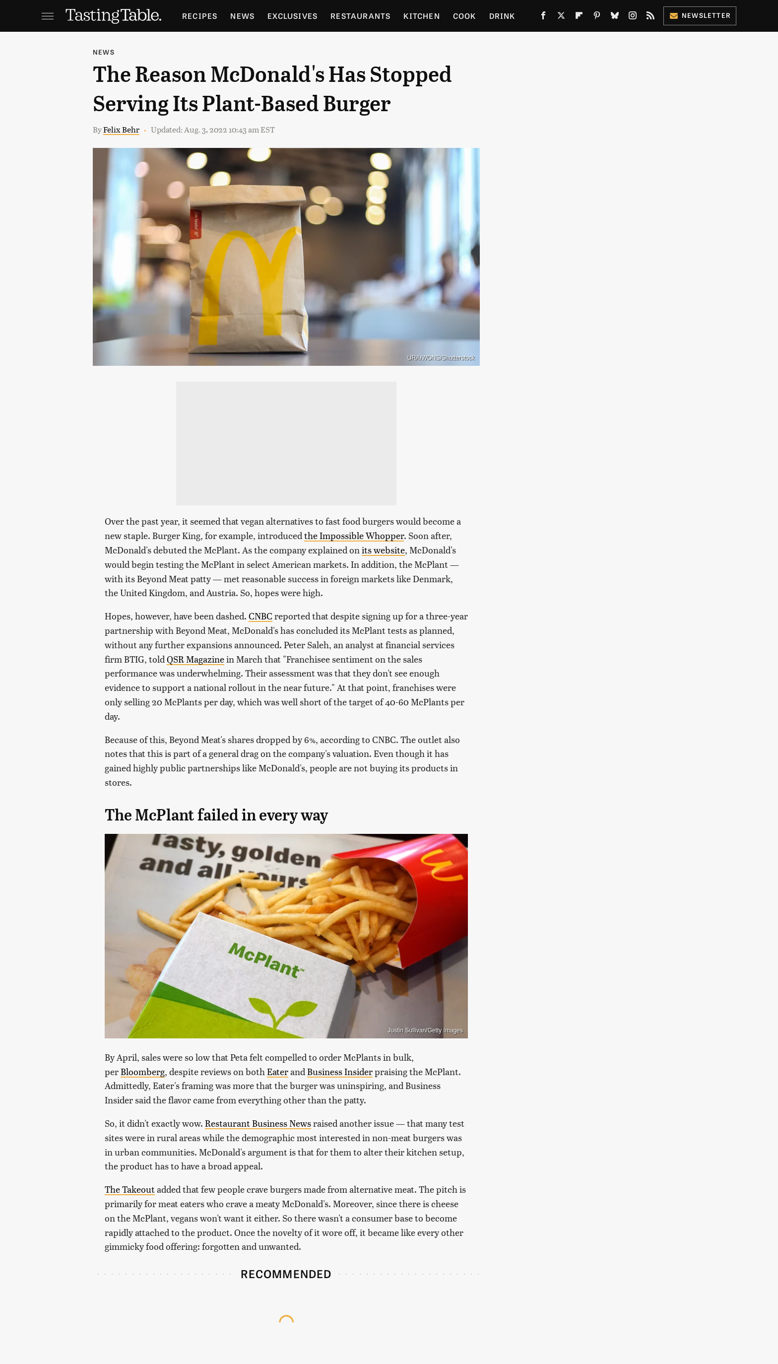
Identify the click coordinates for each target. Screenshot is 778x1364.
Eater (277, 1071)
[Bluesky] (615, 17)
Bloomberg (143, 1071)
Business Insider (340, 1071)
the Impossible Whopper (354, 535)
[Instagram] (633, 17)
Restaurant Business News (258, 1123)
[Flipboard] (579, 17)
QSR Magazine (195, 659)
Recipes (199, 15)
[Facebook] (543, 17)
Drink (502, 15)
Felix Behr (121, 129)
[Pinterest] (597, 17)
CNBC (260, 616)
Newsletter (700, 15)
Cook (464, 15)
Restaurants (360, 15)
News (242, 15)
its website (383, 550)
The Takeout (130, 1189)
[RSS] (650, 17)
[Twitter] (561, 17)
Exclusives (292, 15)
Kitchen (421, 15)
